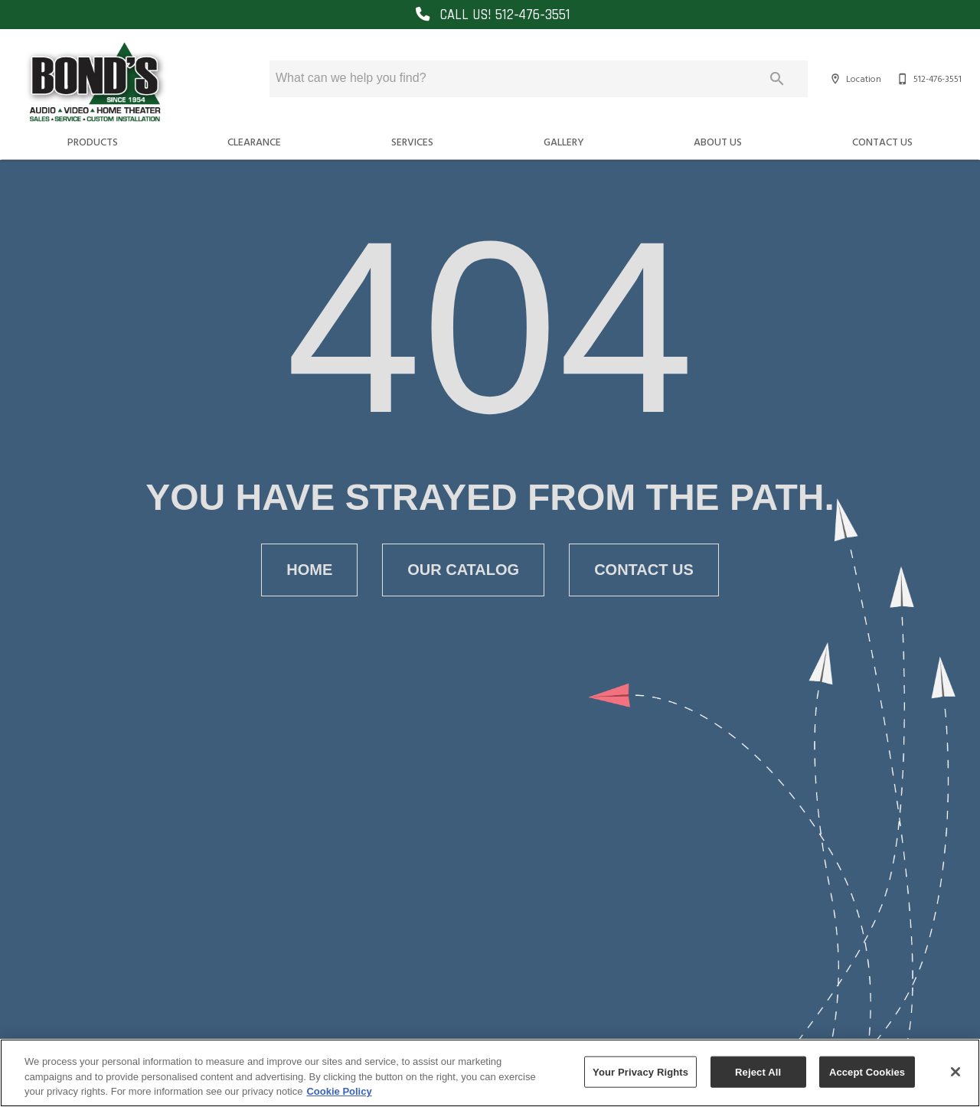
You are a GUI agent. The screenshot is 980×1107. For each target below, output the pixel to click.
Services (412, 141)
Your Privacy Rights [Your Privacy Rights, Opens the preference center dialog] (640, 1071)
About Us (718, 141)
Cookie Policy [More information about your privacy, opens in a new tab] (338, 1091)
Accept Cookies (867, 1071)
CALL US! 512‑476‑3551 (490, 15)
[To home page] (95, 83)
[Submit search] (777, 79)
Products (92, 141)
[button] (835, 79)
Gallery (564, 141)
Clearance (254, 141)
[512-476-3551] (927, 79)
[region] (490, 1073)
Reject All (758, 1071)
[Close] (955, 1072)
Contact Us (882, 141)
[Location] (853, 79)
